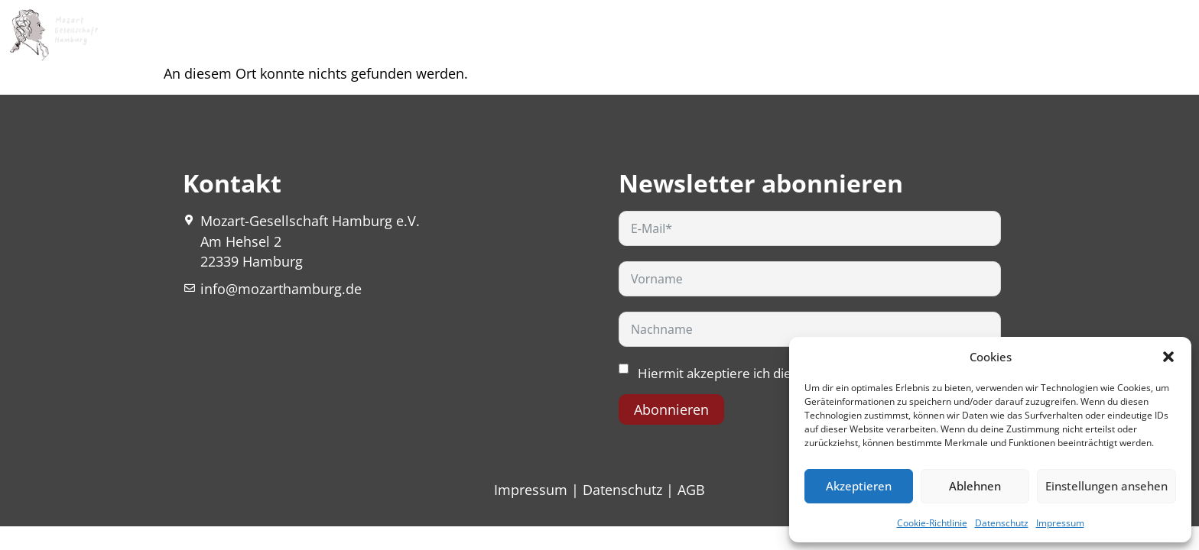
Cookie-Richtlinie (932, 522)
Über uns (454, 34)
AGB (691, 489)
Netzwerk (916, 34)
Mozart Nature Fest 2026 (315, 34)
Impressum (1060, 522)
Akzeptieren (859, 485)
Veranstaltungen (575, 34)
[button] (1168, 356)
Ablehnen (975, 485)
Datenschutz (1001, 522)
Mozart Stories (705, 34)
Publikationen (819, 34)
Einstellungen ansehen (1106, 485)
